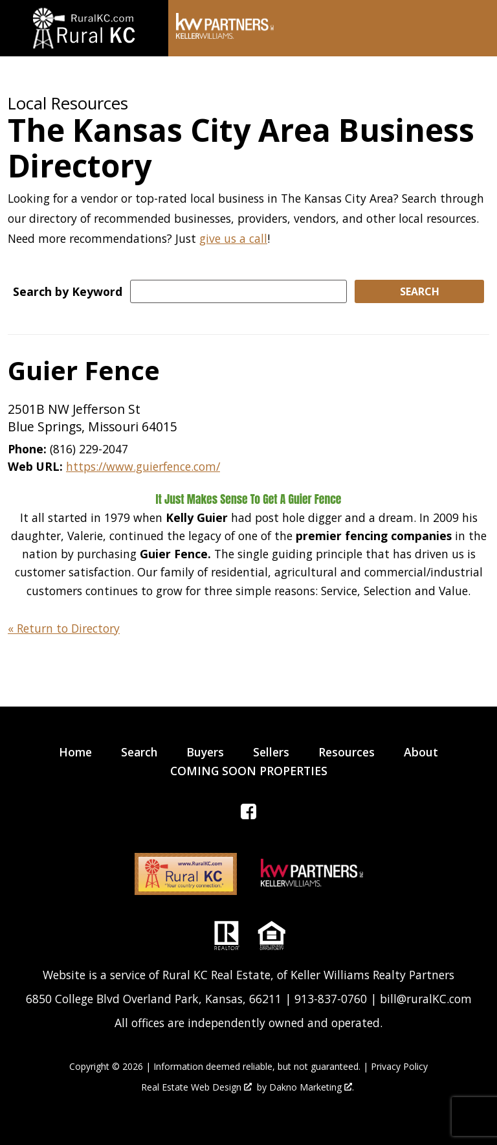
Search (139, 752)
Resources (346, 752)
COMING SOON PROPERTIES (248, 770)
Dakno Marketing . (311, 1087)
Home (75, 752)
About (421, 752)
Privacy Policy (399, 1066)
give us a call (233, 238)
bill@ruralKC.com (426, 998)
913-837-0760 (330, 998)
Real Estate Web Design (196, 1087)
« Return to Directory (64, 628)
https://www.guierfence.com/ (143, 466)
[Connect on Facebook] (248, 814)
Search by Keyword (67, 291)
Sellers (271, 752)
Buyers (205, 752)
